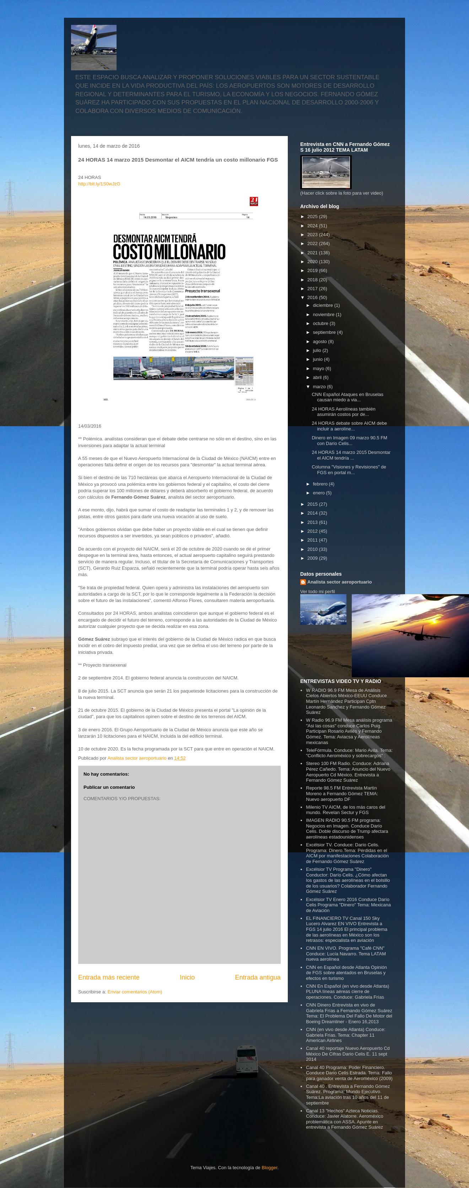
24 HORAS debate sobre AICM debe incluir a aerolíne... (349, 426)
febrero (321, 484)
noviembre (324, 314)
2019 (313, 270)
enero (319, 492)
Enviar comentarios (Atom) (134, 991)
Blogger (269, 1167)
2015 (313, 504)
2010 (313, 549)
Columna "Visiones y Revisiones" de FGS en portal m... (349, 469)
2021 (313, 252)
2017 (313, 288)
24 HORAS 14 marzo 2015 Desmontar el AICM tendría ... (351, 455)
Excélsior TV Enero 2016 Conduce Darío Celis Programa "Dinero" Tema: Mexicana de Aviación (348, 905)
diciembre (323, 305)
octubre (321, 323)
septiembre (325, 332)
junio (318, 359)
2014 (313, 513)
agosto (320, 341)
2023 (313, 234)
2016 (313, 297)
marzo (320, 386)
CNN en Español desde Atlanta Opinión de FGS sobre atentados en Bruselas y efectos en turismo (346, 973)
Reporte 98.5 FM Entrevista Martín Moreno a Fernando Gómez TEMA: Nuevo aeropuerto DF (342, 793)
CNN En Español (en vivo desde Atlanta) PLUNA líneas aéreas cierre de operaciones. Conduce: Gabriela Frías (347, 991)
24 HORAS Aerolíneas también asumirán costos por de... (343, 411)
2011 (313, 540)
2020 (313, 261)
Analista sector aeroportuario (339, 582)
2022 (313, 243)
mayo (319, 368)
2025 (313, 216)
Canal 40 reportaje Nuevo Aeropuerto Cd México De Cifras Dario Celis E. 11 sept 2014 (348, 1054)
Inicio (187, 977)
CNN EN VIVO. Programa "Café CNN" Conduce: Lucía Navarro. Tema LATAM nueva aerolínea (346, 953)
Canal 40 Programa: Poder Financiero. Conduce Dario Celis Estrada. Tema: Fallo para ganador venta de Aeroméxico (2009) (349, 1073)
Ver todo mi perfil (317, 591)
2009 (313, 558)
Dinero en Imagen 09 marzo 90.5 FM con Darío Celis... (349, 440)
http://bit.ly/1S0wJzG (99, 183)
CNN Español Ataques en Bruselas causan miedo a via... (347, 397)
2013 (313, 522)
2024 (313, 225)
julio (318, 350)
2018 (313, 279)
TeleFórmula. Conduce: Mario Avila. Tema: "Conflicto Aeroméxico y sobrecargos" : (349, 753)
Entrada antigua (258, 977)
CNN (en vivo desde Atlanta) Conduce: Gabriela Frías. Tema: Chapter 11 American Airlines (345, 1035)
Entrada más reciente (109, 977)
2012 (313, 531)
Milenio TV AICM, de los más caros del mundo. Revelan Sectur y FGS (345, 809)
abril (318, 377)
